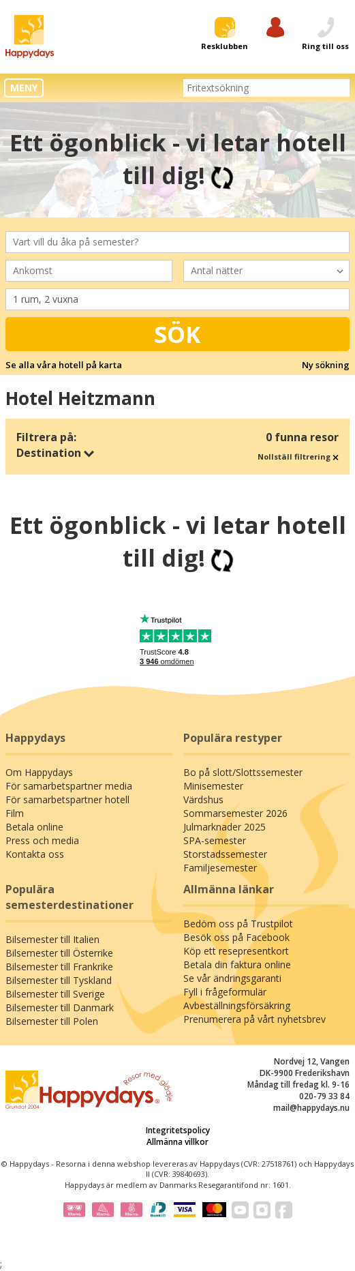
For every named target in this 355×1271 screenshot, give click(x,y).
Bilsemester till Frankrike (59, 966)
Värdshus (203, 799)
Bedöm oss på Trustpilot (238, 923)
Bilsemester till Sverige (55, 993)
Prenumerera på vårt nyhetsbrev (254, 1019)
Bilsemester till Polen (51, 1021)
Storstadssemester (225, 854)
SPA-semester (214, 840)
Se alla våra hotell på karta (63, 365)
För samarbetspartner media (68, 785)
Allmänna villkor (177, 1142)
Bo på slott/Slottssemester (243, 772)
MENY (23, 87)
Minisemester (213, 785)
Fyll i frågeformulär (224, 991)
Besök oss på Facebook (236, 937)
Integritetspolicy (178, 1130)
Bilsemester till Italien (52, 939)
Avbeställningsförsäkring (236, 1005)
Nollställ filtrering (298, 456)
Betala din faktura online (237, 964)
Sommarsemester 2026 (235, 813)
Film (14, 813)
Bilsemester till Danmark (59, 1007)
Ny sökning (326, 365)
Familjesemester (220, 867)
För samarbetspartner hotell (67, 799)
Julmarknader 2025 (224, 826)
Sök (177, 334)
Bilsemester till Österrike (59, 952)
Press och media (42, 840)
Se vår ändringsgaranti (232, 978)
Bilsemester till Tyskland (58, 980)
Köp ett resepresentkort (236, 950)
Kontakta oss (34, 854)
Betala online (34, 826)
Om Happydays (39, 772)
